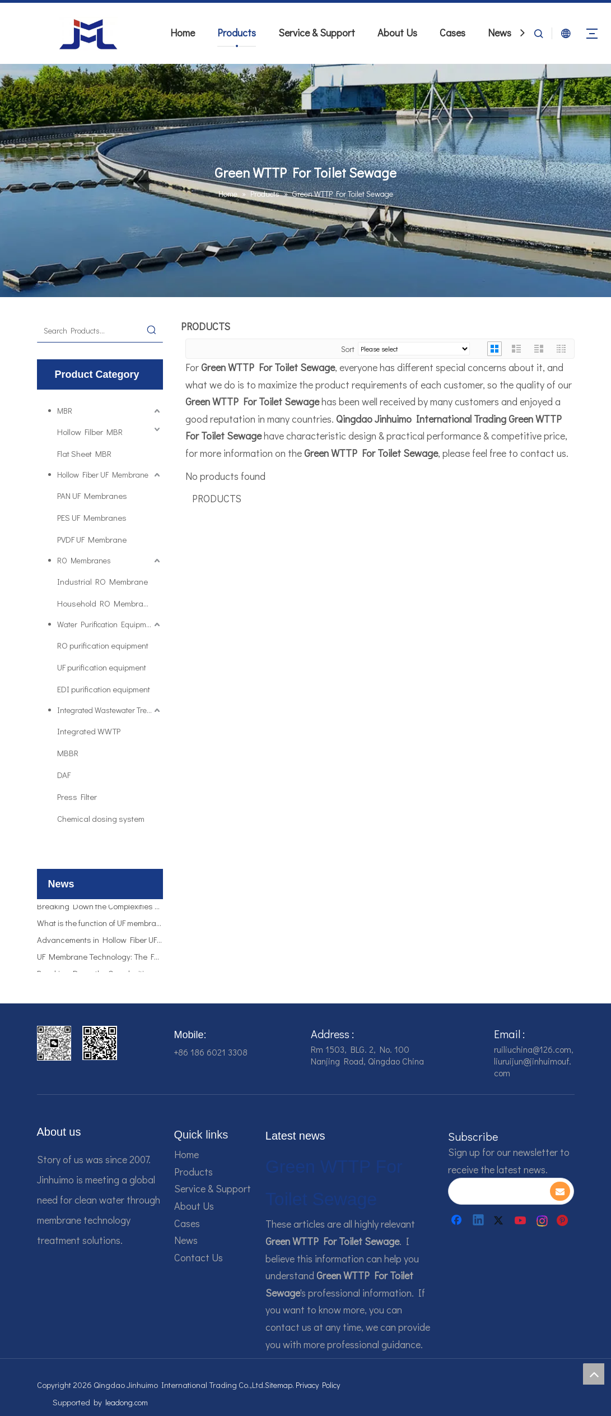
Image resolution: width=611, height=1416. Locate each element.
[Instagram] (543, 1220)
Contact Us (198, 1257)
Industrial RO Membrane (102, 581)
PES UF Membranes (92, 517)
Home (182, 32)
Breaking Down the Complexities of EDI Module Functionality (100, 909)
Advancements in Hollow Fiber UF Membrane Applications (100, 942)
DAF (64, 774)
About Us (397, 32)
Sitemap (278, 1385)
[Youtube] (521, 1220)
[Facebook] (458, 1220)
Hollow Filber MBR (90, 431)
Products (236, 32)
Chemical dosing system (100, 818)
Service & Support (316, 32)
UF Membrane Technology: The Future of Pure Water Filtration (100, 959)
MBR (64, 410)
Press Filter (77, 796)
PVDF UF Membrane (92, 539)
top (593, 1374)
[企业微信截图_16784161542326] (54, 1043)
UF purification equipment (101, 667)
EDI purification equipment (103, 689)
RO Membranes (84, 560)
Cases (452, 32)
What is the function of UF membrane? (100, 926)
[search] (499, 1191)
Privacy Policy (318, 1385)
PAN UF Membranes (92, 495)
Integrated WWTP (88, 731)
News (499, 32)
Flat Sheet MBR (84, 453)
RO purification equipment (102, 645)
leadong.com (126, 1402)
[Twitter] (500, 1220)
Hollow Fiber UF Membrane (102, 474)
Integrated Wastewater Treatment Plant (110, 710)
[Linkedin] (479, 1220)
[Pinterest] (564, 1220)
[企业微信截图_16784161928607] (99, 1043)
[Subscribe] (560, 1191)
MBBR (67, 752)
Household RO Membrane (104, 603)
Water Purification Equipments (109, 624)
